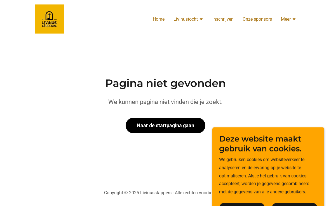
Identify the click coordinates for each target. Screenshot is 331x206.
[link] (49, 18)
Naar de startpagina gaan (165, 125)
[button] (188, 20)
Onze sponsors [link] (257, 19)
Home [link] (159, 19)
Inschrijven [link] (223, 19)
